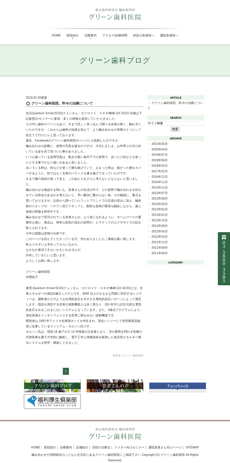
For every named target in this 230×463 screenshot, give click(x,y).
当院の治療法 (101, 447)
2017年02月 (159, 171)
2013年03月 (159, 204)
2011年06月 (159, 253)
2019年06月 (159, 160)
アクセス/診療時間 (114, 35)
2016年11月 (159, 182)
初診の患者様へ (143, 35)
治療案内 (90, 35)
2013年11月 (159, 187)
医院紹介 (73, 35)
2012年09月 (159, 225)
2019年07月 (159, 154)
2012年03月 (159, 236)
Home (56, 35)
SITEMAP (192, 447)
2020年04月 (159, 149)
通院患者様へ (169, 35)
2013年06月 (159, 198)
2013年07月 (159, 193)
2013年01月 (159, 214)
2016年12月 (159, 176)
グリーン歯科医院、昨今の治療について (62, 103)
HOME (35, 447)
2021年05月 (159, 143)
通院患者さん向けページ (165, 447)
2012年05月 (159, 231)
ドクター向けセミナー (129, 447)
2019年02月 (159, 165)
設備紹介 (82, 447)
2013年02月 (159, 209)
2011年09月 (159, 247)
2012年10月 (159, 220)
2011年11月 (159, 242)
